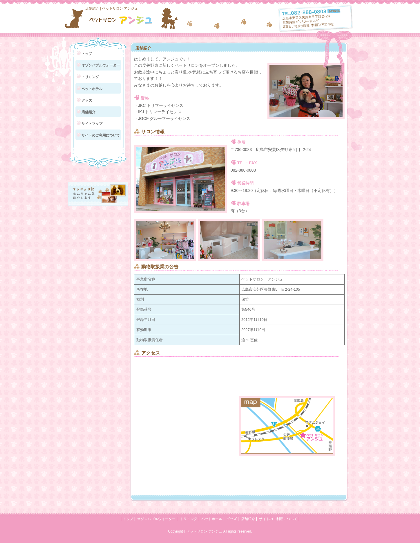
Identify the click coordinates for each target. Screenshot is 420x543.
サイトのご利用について (101, 135)
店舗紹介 (88, 112)
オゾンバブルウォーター (101, 65)
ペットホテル (92, 89)
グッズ (87, 100)
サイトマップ (92, 124)
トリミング (90, 77)
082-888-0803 (243, 170)
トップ (87, 54)
